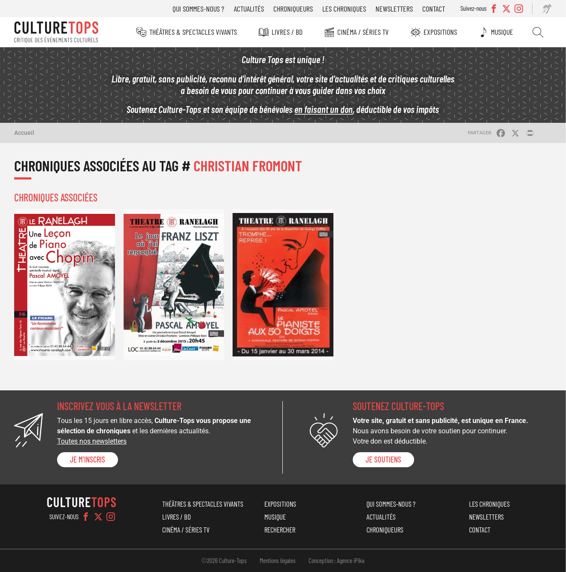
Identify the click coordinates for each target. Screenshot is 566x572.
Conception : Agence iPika (336, 560)
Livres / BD (287, 32)
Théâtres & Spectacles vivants (193, 32)
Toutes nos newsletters (92, 441)
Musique (502, 32)
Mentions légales (278, 560)
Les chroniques (344, 8)
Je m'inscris (87, 459)
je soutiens (383, 459)
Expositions (440, 32)
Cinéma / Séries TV (363, 32)
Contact (433, 8)
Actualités (249, 8)
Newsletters (394, 8)
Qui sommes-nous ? (198, 8)
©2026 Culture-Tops (224, 560)
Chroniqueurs (293, 8)
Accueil (24, 132)
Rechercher (538, 32)
